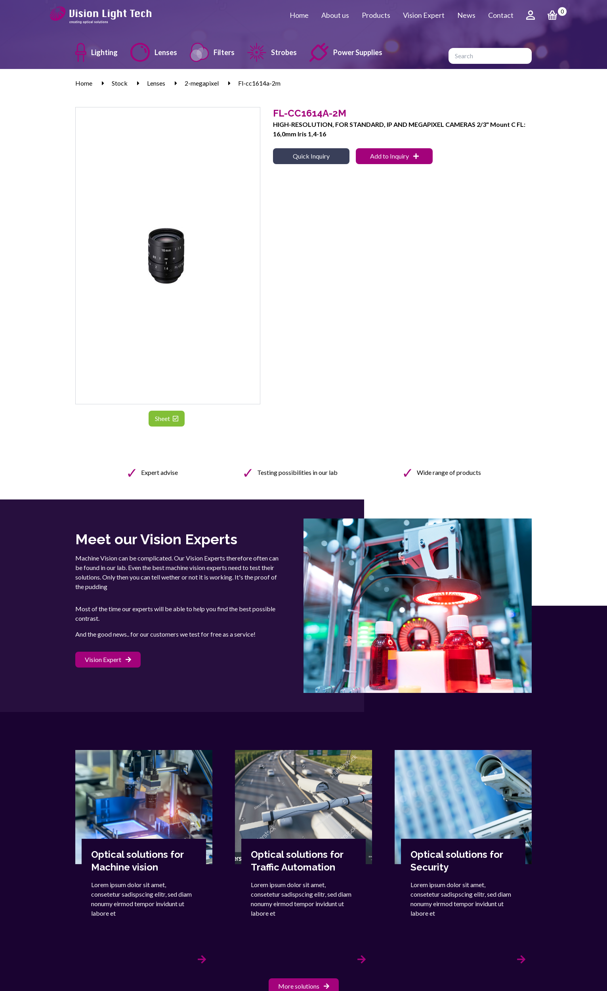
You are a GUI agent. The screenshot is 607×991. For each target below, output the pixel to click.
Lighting (96, 52)
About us (335, 15)
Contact (500, 15)
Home (299, 15)
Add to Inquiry (394, 156)
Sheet (166, 418)
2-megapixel (202, 83)
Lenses (153, 52)
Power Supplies (345, 52)
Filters (212, 52)
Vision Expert (424, 15)
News (466, 15)
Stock (120, 83)
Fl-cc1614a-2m (259, 83)
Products (376, 15)
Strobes (272, 52)
